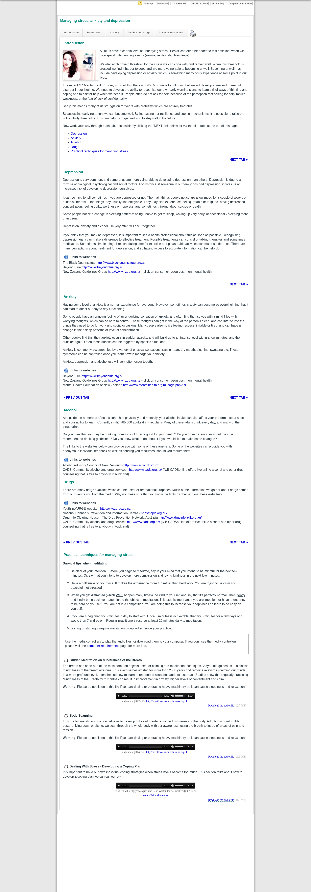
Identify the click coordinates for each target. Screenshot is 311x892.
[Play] (118, 695)
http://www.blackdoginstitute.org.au (120, 262)
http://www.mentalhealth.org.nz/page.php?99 (154, 385)
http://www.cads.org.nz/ (145, 469)
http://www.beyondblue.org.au (103, 267)
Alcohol (76, 142)
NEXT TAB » (238, 159)
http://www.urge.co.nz (115, 508)
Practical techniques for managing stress (99, 151)
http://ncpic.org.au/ (154, 513)
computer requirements (103, 645)
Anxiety (76, 138)
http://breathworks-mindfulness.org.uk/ (167, 701)
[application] (155, 696)
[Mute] (172, 695)
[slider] (145, 696)
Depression (79, 133)
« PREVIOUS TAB (76, 397)
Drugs (75, 147)
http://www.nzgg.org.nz (124, 271)
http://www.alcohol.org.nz (141, 465)
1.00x (190, 696)
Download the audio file (221, 705)
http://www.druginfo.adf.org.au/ (180, 517)
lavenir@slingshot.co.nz (155, 795)
